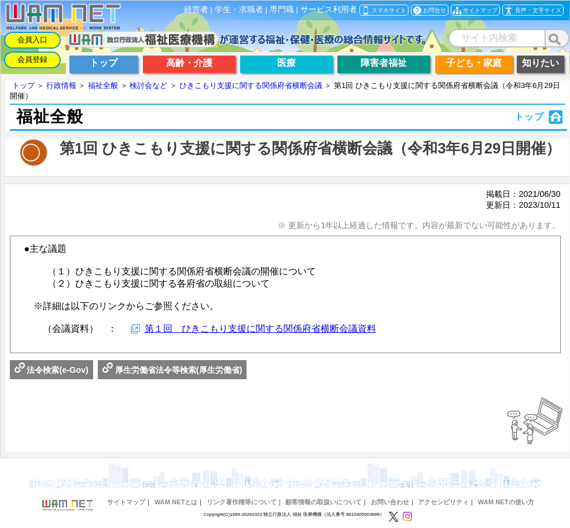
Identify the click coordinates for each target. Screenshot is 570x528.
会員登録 (32, 59)
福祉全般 (103, 85)
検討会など (148, 85)
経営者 (196, 9)
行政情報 (61, 85)
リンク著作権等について (242, 501)
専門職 (282, 9)
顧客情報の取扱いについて (323, 501)
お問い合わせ (390, 501)
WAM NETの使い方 (506, 501)
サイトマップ (126, 501)
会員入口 (32, 39)
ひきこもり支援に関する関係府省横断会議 (250, 85)
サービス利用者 (328, 9)
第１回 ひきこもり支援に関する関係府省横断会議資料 (260, 328)
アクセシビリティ (443, 501)
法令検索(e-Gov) (51, 370)
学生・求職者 (239, 9)
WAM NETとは (176, 501)
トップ (23, 85)
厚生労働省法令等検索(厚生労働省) (172, 370)
